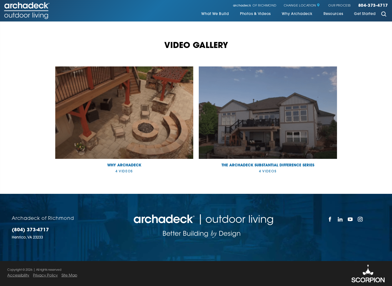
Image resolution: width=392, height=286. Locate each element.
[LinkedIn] (340, 219)
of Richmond (254, 5)
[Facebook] (330, 219)
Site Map (69, 276)
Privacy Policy (45, 276)
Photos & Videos (255, 14)
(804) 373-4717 (30, 230)
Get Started (365, 14)
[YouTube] (350, 219)
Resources (333, 14)
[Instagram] (361, 219)
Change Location (302, 5)
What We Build (215, 14)
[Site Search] (383, 14)
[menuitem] (215, 14)
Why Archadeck (297, 14)
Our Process (339, 5)
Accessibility (18, 276)
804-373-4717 (373, 6)
